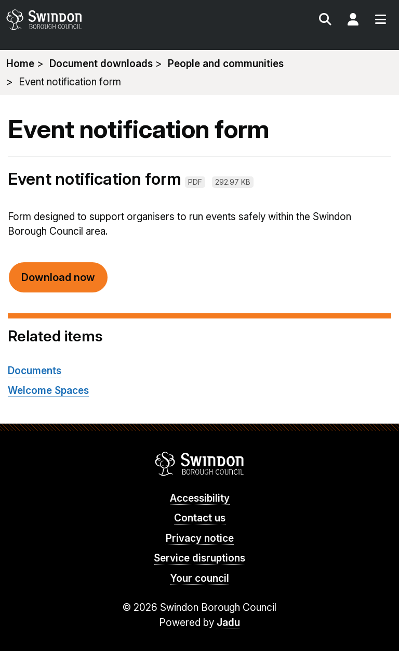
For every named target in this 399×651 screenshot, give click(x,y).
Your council (199, 578)
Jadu (228, 623)
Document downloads (101, 64)
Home (20, 64)
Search (325, 20)
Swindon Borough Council (200, 464)
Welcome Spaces (48, 391)
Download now (58, 277)
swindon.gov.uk (101, 19)
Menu (380, 20)
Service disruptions (199, 558)
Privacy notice (200, 538)
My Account (352, 20)
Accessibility (200, 498)
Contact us (199, 518)
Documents (34, 371)
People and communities (226, 64)
